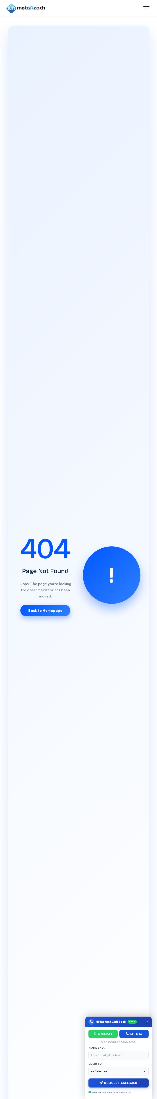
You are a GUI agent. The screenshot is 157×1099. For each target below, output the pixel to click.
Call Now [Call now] (134, 1033)
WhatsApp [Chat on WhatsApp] (103, 1033)
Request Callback (119, 1083)
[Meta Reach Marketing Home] (25, 8)
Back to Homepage (45, 610)
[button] (118, 1022)
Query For (95, 1063)
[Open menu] (146, 8)
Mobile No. (96, 1047)
